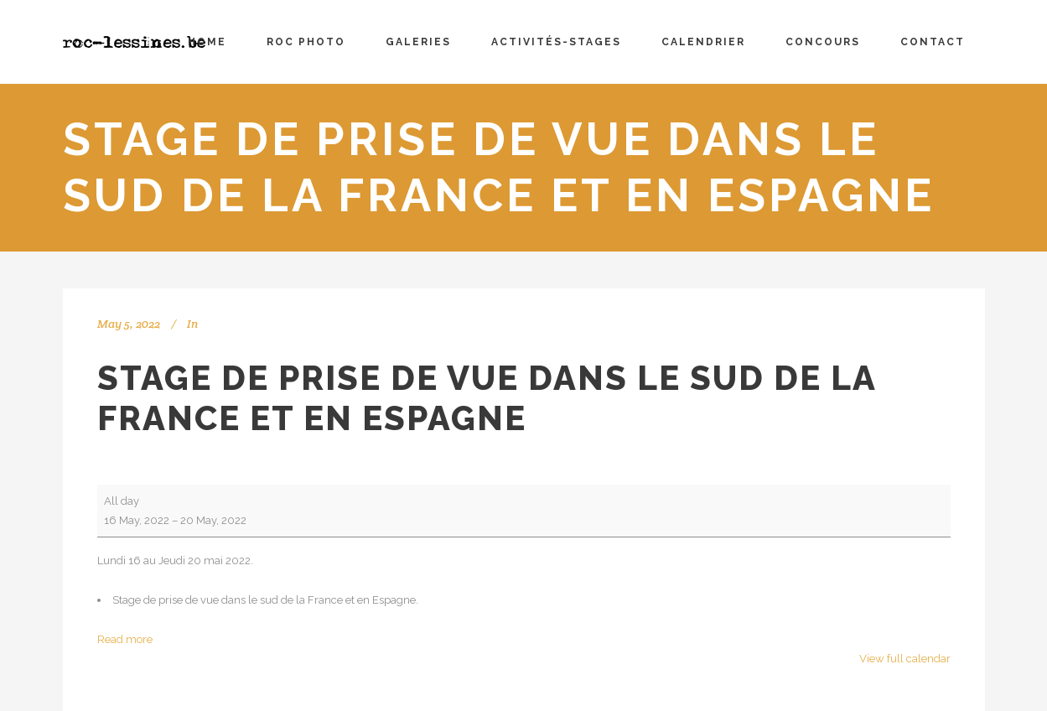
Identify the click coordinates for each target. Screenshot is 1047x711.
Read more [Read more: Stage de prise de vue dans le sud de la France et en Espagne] (125, 639)
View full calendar (905, 658)
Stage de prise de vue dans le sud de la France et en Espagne (486, 398)
